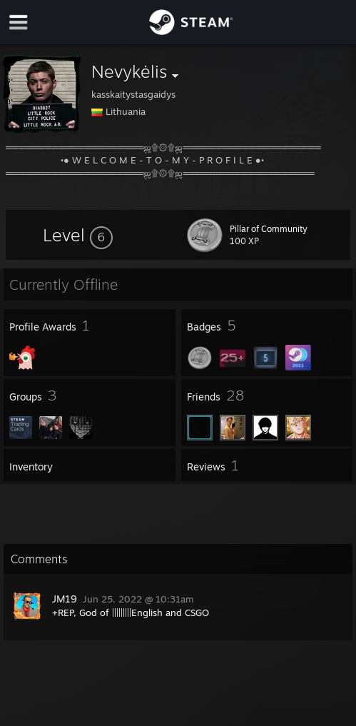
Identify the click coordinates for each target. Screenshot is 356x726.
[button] (78, 235)
